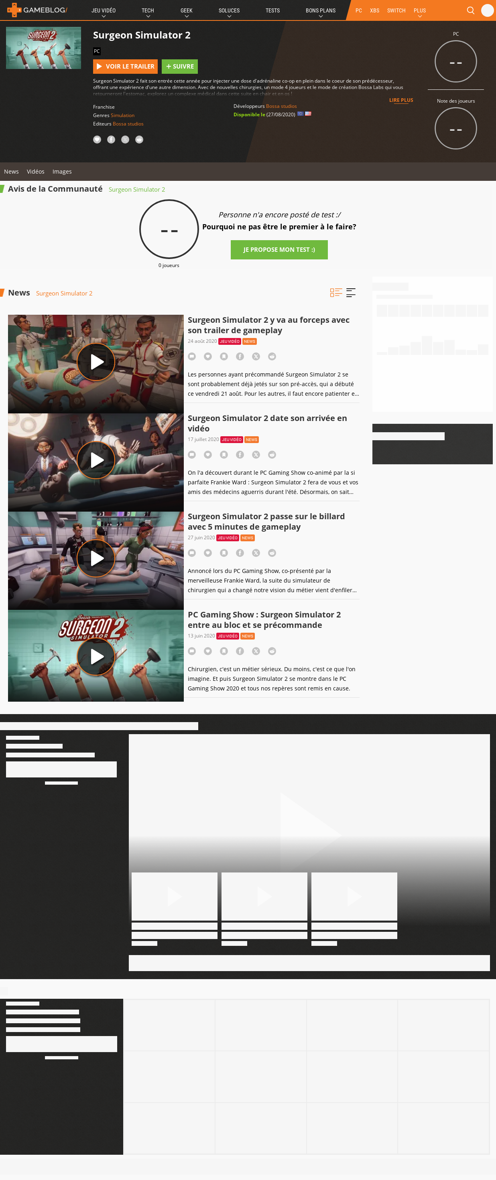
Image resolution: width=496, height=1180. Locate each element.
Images (62, 171)
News (11, 171)
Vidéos (36, 171)
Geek (187, 10)
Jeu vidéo (230, 341)
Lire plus (401, 100)
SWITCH (396, 10)
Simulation (122, 115)
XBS (374, 10)
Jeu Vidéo (103, 10)
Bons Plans (320, 10)
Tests (273, 10)
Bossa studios (128, 123)
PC (359, 10)
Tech (148, 10)
